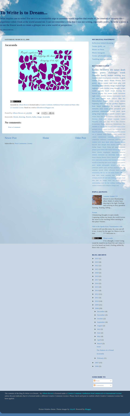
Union (111, 101)
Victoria (110, 126)
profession (95, 111)
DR (119, 116)
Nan (117, 121)
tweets (118, 180)
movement (121, 93)
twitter (110, 75)
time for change (101, 180)
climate (120, 134)
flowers (28, 117)
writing (117, 75)
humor (99, 106)
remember (115, 78)
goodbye (115, 104)
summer (109, 96)
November (101, 315)
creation (94, 142)
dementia (117, 142)
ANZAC (114, 98)
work (108, 98)
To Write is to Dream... (23, 12)
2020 (97, 273)
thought (117, 88)
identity (107, 86)
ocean (106, 109)
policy (123, 165)
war (93, 98)
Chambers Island (113, 116)
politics (101, 167)
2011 (97, 298)
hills (106, 149)
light (123, 86)
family (103, 75)
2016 (97, 283)
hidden (103, 149)
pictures (113, 165)
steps (113, 175)
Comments (99, 385)
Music (95, 72)
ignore (123, 149)
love (123, 80)
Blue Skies (104, 116)
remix (98, 96)
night (93, 96)
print (123, 109)
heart (93, 106)
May (99, 336)
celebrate (99, 134)
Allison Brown (23, 105)
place (118, 165)
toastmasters (117, 96)
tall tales (104, 178)
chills (115, 134)
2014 (97, 290)
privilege (110, 167)
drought (104, 144)
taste (109, 178)
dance (106, 80)
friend (104, 78)
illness (94, 152)
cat (93, 134)
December (101, 311)
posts (105, 167)
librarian (98, 157)
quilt (121, 167)
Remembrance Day (119, 124)
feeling (94, 147)
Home (46, 137)
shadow (117, 172)
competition (95, 139)
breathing (112, 132)
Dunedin (96, 75)
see (107, 172)
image (39, 117)
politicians (95, 167)
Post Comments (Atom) (23, 143)
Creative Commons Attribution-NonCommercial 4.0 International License (94, 393)
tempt (99, 114)
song (112, 88)
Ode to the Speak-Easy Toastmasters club (107, 226)
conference (103, 139)
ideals (119, 149)
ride (101, 172)
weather (103, 98)
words (122, 72)
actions (123, 126)
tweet (107, 114)
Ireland (110, 119)
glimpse (94, 149)
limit (118, 157)
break (107, 132)
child (101, 104)
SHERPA (95, 126)
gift (113, 147)
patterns (123, 162)
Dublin (123, 116)
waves (123, 183)
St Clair (100, 126)
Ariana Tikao (96, 116)
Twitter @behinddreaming (101, 56)
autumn (122, 101)
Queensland (109, 124)
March (99, 343)
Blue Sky (121, 98)
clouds (112, 91)
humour (94, 93)
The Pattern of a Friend (105, 350)
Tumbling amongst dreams (102, 59)
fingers (99, 147)
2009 (97, 305)
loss (105, 93)
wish (103, 185)
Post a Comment (14, 127)
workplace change (110, 185)
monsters (114, 160)
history (110, 149)
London (123, 119)
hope (102, 86)
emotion (113, 144)
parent (111, 109)
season (100, 83)
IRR (105, 119)
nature (116, 70)
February (100, 358)
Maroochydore (97, 101)
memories (95, 109)
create (123, 139)
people (99, 165)
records (101, 170)
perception (117, 109)
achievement (117, 126)
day (110, 104)
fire (124, 91)
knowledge (112, 155)
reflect (106, 170)
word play (117, 83)
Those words (108, 238)
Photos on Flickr (98, 49)
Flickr (101, 119)
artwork (100, 129)
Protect (105, 101)
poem (109, 78)
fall (124, 144)
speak (123, 111)
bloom (15, 117)
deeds (107, 142)
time (110, 83)
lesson (94, 157)
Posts (97, 381)
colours (94, 137)
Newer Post (11, 137)
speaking (108, 175)
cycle (99, 142)
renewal (123, 170)
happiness (122, 104)
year (117, 185)
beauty (110, 129)
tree (113, 180)
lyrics (93, 160)
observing (101, 162)
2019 (97, 276)
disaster (123, 142)
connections (110, 139)
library (109, 157)
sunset (123, 175)
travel (109, 180)
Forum (94, 212)
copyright (118, 139)
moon (119, 160)
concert (106, 104)
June (99, 333)
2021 (97, 269)
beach (107, 91)
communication (112, 137)
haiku (34, 117)
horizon (115, 149)
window (94, 185)
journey (100, 93)
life (111, 70)
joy (107, 155)
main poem (99, 160)
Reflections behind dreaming (102, 43)
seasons (103, 96)
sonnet (105, 83)
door (99, 144)
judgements (106, 106)
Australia (101, 91)
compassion (121, 137)
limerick (114, 157)
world (94, 91)
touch (123, 96)
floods (104, 147)
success (118, 175)
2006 (97, 366)
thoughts (119, 178)
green (98, 149)
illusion (99, 152)
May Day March (109, 121)
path (101, 88)
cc (95, 134)
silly (121, 172)
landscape (119, 155)
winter (123, 88)
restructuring (96, 172)
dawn (103, 142)
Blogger (88, 409)
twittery (104, 69)
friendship (96, 86)
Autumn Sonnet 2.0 (110, 196)
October (100, 319)
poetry (94, 83)
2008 (97, 308)
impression (115, 152)
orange (114, 162)
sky (124, 172)
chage (104, 134)
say (104, 172)
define (112, 142)
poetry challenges (108, 72)
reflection (112, 170)
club (124, 134)
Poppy (103, 124)
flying (109, 147)
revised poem (115, 111)
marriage (117, 106)
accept (117, 101)
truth (103, 114)
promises (116, 167)
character (110, 134)
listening (122, 157)
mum (101, 109)
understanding (96, 183)
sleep (93, 175)
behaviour (118, 129)
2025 (97, 258)
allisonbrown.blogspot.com (45, 108)
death (123, 70)
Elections (95, 119)
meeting (105, 160)
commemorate (102, 137)
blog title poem (96, 132)
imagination (106, 152)
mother (123, 160)
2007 (97, 363)
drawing (22, 117)
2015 (97, 287)
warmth (111, 114)
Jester (99, 347)
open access (107, 162)
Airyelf (72, 409)
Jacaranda (13, 105)
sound (102, 175)
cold (123, 83)
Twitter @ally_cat (98, 46)
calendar (122, 132)
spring (94, 114)
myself (94, 162)
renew (117, 170)
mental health (112, 93)
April (99, 340)
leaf (124, 155)
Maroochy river (97, 121)
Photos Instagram (98, 53)
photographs (105, 165)
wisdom (99, 185)
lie (112, 106)
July (99, 329)
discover (94, 144)
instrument (101, 155)
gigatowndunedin (120, 147)
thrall (123, 178)
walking (112, 183)
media (123, 106)
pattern (118, 162)
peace (93, 165)
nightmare (96, 88)
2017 (97, 280)
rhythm (106, 88)
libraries (104, 157)
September (101, 322)
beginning (95, 104)
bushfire (117, 132)
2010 (97, 301)
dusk (108, 144)
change (100, 80)
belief (123, 129)
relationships (104, 111)
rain (124, 167)
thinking (113, 178)
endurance (119, 144)
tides (93, 180)
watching (118, 183)
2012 (97, 294)
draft (100, 78)
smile (97, 175)
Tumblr (105, 126)
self (109, 172)
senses (113, 172)
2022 (97, 266)
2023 (97, 262)
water (97, 98)
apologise (95, 129)
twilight (123, 180)
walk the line (105, 183)
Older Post (80, 137)
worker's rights (120, 114)
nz (97, 162)
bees (113, 129)
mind (109, 160)
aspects (105, 129)
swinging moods (97, 178)
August (100, 326)
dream (112, 80)
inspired (118, 86)
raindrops (95, 170)
